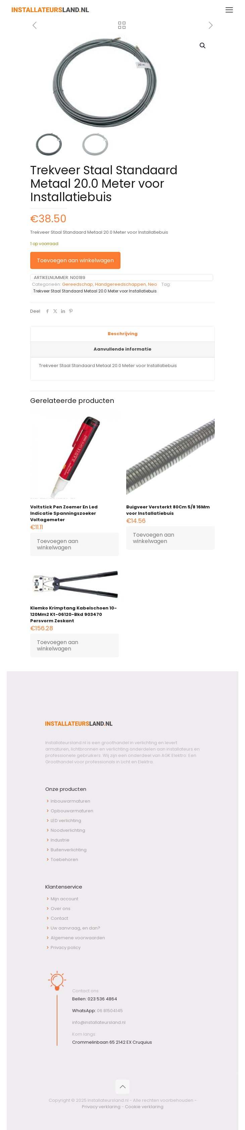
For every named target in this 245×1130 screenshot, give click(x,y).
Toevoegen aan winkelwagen (75, 260)
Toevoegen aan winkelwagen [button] (57, 544)
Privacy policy (66, 947)
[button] (203, 45)
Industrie (60, 840)
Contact (59, 918)
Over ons (60, 908)
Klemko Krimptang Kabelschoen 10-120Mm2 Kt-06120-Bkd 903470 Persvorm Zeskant (73, 614)
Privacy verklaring (101, 1106)
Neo (152, 284)
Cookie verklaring (144, 1106)
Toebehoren (64, 859)
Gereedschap (77, 284)
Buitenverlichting (69, 850)
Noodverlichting (68, 830)
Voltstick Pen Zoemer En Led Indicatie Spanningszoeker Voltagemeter (64, 513)
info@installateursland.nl (99, 1022)
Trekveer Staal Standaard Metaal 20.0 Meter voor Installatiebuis (95, 291)
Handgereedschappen (120, 284)
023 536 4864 (102, 999)
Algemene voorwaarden (78, 938)
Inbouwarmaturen (70, 801)
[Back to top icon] (122, 1087)
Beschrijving (123, 333)
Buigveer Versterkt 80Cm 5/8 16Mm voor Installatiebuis (168, 510)
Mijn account (64, 899)
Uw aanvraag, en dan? (75, 928)
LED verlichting (66, 820)
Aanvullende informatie (122, 349)
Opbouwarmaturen (72, 811)
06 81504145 (110, 1010)
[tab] (122, 334)
